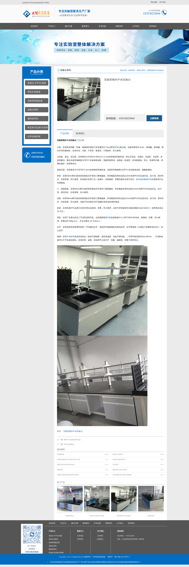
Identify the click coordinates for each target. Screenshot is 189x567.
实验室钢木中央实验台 (124, 516)
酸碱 (146, 179)
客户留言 (162, 2)
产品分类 (37, 72)
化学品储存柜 (33, 136)
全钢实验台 (151, 516)
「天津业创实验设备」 (99, 557)
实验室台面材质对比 (119, 459)
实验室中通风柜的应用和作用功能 (68, 475)
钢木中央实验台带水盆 (72, 440)
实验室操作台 (69, 516)
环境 (150, 179)
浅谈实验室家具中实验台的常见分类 (68, 459)
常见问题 (102, 26)
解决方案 (68, 26)
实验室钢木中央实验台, (73, 431)
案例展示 (85, 26)
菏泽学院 (115, 464)
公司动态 (80, 536)
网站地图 (154, 2)
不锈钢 (69, 237)
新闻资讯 (119, 26)
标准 (148, 208)
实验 (80, 208)
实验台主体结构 (118, 454)
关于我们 (100, 531)
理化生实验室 (33, 92)
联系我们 (153, 26)
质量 (109, 217)
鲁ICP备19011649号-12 (122, 557)
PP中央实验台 (69, 444)
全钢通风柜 (60, 454)
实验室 (141, 179)
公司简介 (136, 26)
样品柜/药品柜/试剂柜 (37, 127)
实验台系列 (32, 109)
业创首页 (34, 26)
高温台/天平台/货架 (36, 83)
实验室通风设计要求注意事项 (122, 475)
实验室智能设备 (35, 101)
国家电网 (60, 470)
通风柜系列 (32, 118)
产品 (78, 140)
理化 (118, 147)
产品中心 (51, 26)
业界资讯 (80, 539)
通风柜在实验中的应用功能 (65, 464)
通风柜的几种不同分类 (120, 470)
